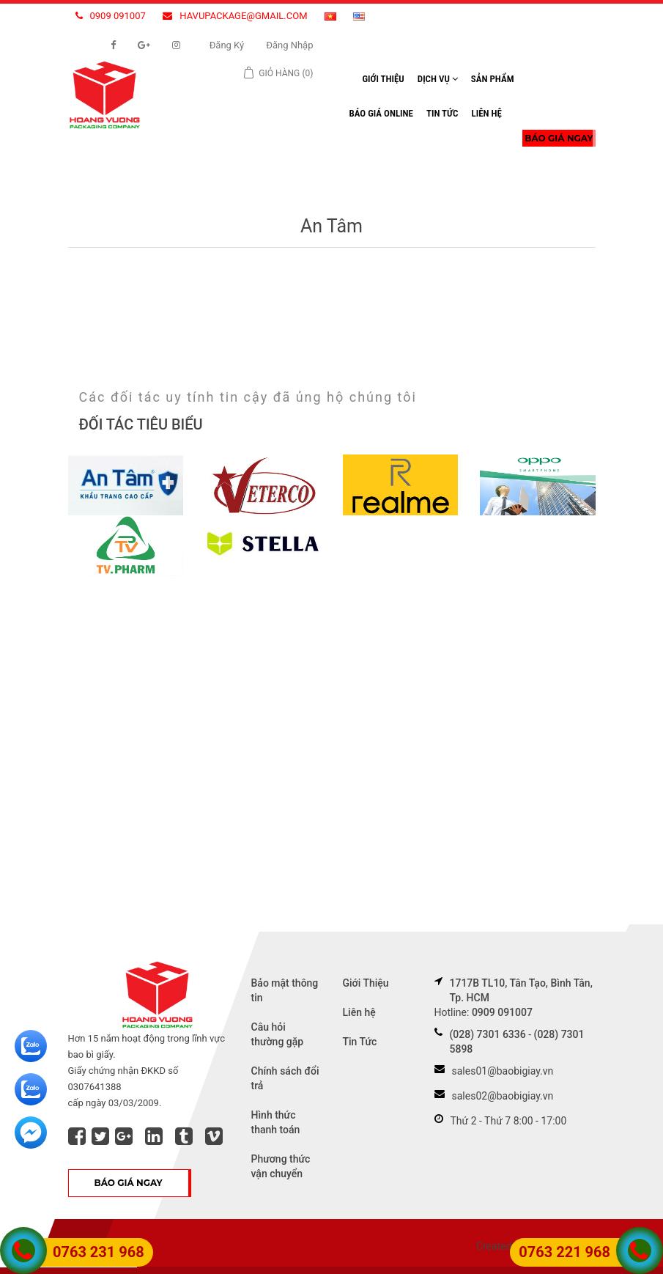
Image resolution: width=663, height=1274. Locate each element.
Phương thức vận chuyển (281, 1166)
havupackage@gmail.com (235, 15)
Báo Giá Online (381, 113)
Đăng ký (227, 45)
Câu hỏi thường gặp (277, 1034)
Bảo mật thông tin (285, 990)
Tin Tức (442, 113)
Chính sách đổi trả (285, 1078)
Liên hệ (486, 113)
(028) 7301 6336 (488, 1034)
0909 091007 (110, 15)
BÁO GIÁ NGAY (559, 138)
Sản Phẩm (492, 78)
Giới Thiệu (383, 78)
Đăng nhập (289, 45)
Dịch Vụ (438, 78)
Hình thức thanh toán (275, 1122)
